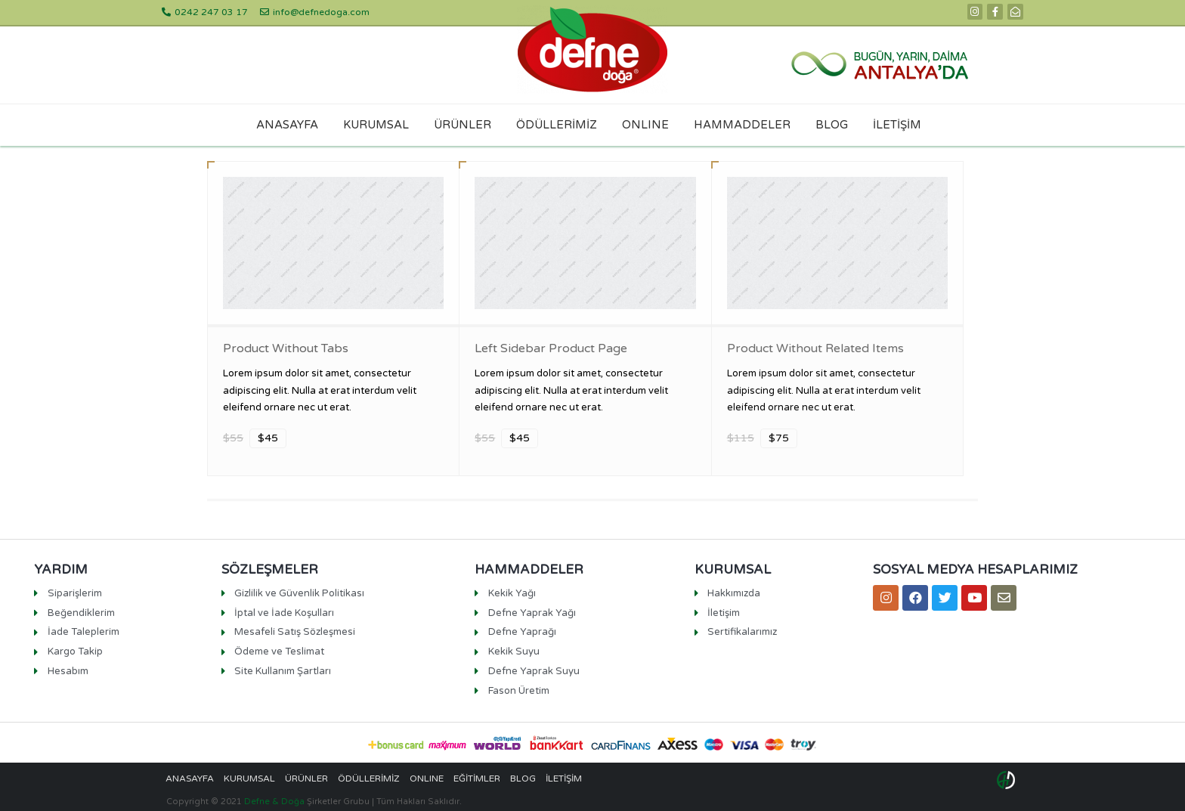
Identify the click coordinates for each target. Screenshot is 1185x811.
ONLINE (645, 125)
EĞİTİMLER (476, 778)
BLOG (831, 125)
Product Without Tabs (285, 348)
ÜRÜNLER (462, 125)
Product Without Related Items (815, 348)
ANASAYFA (287, 125)
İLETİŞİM (897, 125)
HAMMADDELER (742, 125)
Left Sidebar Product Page (551, 348)
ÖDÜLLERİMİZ (556, 125)
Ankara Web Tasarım (1008, 780)
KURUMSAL (376, 125)
